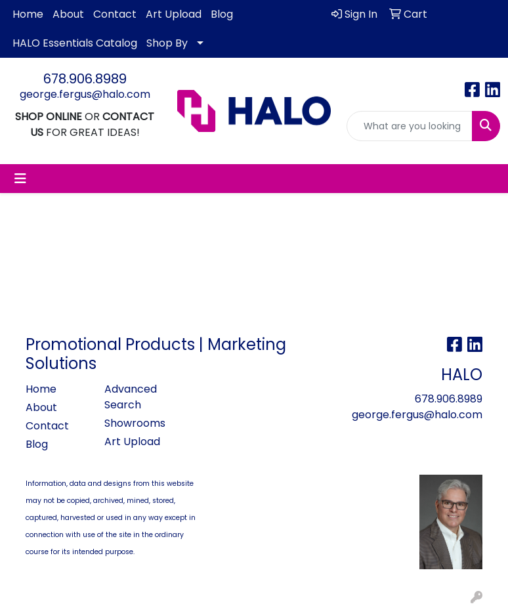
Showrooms (134, 423)
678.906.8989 (85, 79)
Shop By (167, 43)
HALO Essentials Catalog (74, 43)
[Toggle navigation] (20, 178)
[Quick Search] (410, 126)
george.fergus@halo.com (85, 94)
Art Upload (173, 14)
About (68, 14)
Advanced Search (130, 396)
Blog (222, 14)
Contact (115, 14)
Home (27, 14)
